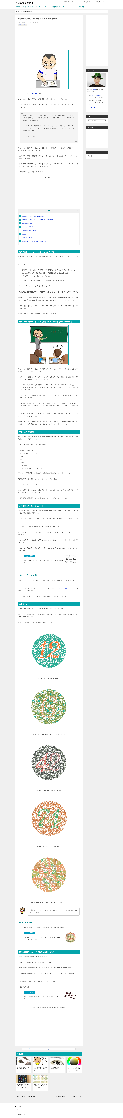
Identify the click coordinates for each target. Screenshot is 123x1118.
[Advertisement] (49, 38)
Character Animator (69, 7)
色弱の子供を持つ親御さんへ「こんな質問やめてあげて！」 (68, 1096)
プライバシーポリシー (22, 1110)
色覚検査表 (24, 234)
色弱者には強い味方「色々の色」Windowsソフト (23, 1068)
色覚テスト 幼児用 (27, 237)
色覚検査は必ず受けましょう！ (29, 227)
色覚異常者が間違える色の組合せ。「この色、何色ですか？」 (40, 1069)
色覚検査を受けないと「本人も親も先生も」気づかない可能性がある (39, 219)
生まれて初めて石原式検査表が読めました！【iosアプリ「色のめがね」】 (40, 1086)
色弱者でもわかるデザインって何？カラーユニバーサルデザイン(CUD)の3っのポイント (23, 1086)
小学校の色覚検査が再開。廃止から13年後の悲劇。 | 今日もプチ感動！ (44, 998)
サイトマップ (20, 1106)
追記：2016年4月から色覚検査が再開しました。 (34, 241)
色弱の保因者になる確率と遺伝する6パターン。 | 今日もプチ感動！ (43, 561)
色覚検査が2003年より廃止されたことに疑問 (33, 216)
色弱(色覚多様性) (28, 7)
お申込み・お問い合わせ (65, 588)
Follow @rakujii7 (91, 108)
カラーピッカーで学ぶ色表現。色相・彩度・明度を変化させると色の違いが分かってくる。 (74, 1069)
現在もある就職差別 (27, 223)
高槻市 (18, 7)
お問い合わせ (82, 7)
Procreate (91, 102)
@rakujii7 (34, 93)
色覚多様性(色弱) (96, 95)
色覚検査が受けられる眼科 (29, 230)
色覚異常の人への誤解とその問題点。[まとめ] (57, 1068)
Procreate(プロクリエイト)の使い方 (49, 7)
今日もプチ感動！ (24, 2)
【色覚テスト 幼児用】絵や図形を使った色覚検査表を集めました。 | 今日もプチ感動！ (43, 938)
